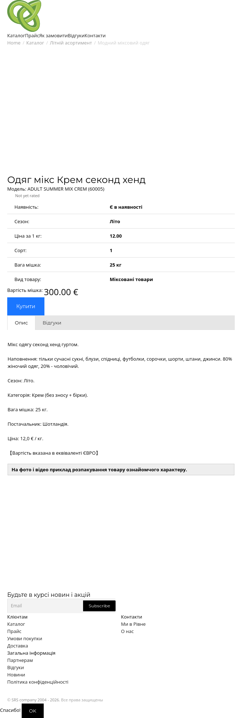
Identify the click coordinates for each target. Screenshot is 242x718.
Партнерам (20, 660)
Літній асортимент (71, 42)
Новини (16, 674)
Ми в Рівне (133, 624)
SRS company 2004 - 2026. (36, 699)
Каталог (35, 42)
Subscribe (99, 605)
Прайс (14, 631)
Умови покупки (24, 638)
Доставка (17, 645)
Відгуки (15, 667)
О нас (127, 631)
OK (32, 711)
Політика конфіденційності (37, 682)
